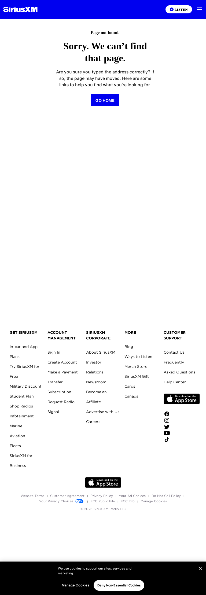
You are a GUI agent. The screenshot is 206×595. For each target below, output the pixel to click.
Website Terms (33, 496)
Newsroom (96, 382)
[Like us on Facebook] (182, 414)
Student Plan (22, 396)
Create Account (62, 362)
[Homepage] (20, 9)
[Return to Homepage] (105, 100)
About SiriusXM (100, 352)
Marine (16, 426)
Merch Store (135, 366)
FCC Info (128, 501)
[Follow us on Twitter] (182, 427)
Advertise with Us (102, 412)
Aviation (17, 436)
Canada (131, 396)
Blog (128, 347)
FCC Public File (103, 501)
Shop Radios (21, 406)
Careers (93, 422)
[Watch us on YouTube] (182, 433)
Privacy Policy (102, 496)
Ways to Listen (138, 356)
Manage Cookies (154, 501)
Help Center (175, 382)
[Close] (200, 582)
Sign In (53, 352)
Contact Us (174, 352)
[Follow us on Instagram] (182, 420)
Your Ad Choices (133, 496)
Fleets (15, 446)
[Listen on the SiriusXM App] (178, 9)
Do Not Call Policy (167, 496)
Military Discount (26, 386)
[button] (199, 9)
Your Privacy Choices (62, 501)
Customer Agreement (68, 496)
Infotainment (22, 416)
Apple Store (182, 399)
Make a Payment (62, 372)
